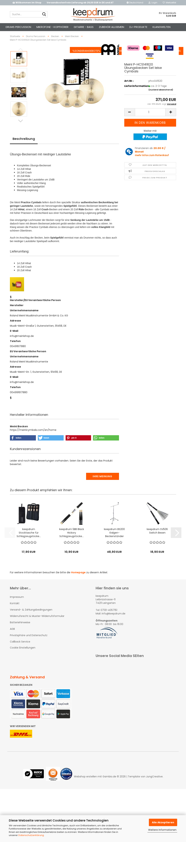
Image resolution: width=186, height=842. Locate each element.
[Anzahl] (150, 118)
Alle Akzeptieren (163, 822)
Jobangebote (144, 27)
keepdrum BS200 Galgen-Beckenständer (114, 539)
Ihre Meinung (102, 482)
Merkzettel (169, 2)
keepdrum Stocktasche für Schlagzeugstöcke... (29, 539)
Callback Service (20, 648)
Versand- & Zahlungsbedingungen (31, 616)
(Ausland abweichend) (161, 95)
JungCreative (154, 782)
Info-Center (103, 27)
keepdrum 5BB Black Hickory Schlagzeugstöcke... (71, 539)
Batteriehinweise (20, 628)
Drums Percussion (29, 27)
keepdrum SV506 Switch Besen (157, 537)
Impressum (17, 603)
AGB (12, 635)
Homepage (78, 578)
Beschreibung (24, 145)
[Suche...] (44, 14)
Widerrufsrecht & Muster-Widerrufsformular (37, 622)
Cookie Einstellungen (22, 654)
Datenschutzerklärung (31, 835)
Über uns (164, 27)
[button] (135, 2)
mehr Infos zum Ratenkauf (152, 161)
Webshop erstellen (85, 782)
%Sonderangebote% (76, 27)
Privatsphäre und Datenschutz (28, 641)
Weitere (52, 27)
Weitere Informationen (162, 830)
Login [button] (153, 2)
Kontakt (123, 27)
